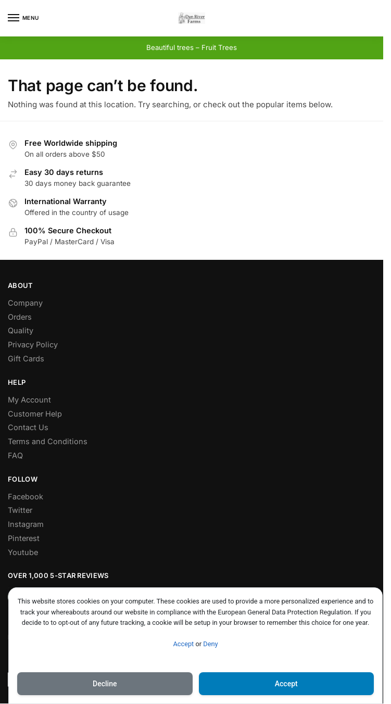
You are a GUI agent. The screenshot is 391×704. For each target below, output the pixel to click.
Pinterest (24, 538)
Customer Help (35, 413)
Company (25, 302)
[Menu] (23, 18)
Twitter (20, 510)
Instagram (26, 524)
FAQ (15, 455)
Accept (183, 644)
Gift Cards (26, 358)
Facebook (25, 496)
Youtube (23, 552)
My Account (29, 399)
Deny (210, 644)
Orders (20, 316)
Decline (105, 684)
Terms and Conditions (47, 441)
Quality (20, 330)
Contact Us (28, 427)
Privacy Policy (33, 344)
